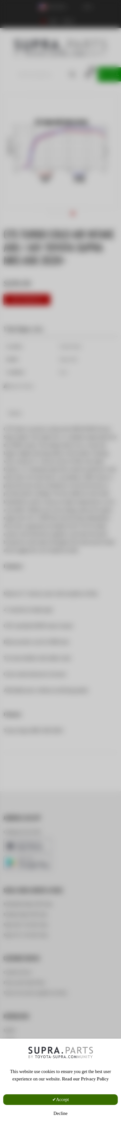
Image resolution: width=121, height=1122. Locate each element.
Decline (61, 1113)
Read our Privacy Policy (85, 1079)
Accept (62, 1099)
